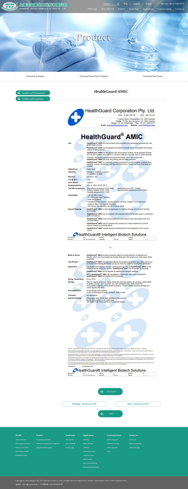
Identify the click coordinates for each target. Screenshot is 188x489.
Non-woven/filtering (90, 463)
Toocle (107, 481)
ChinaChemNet (99, 481)
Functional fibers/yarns (152, 76)
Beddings (86, 440)
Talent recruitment (135, 444)
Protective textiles (89, 451)
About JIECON (21, 440)
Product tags (70, 447)
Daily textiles (87, 459)
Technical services (113, 444)
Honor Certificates (22, 447)
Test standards (70, 444)
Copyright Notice (121, 481)
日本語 (148, 4)
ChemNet (90, 481)
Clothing (86, 447)
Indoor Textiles (88, 444)
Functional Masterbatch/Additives (94, 76)
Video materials (112, 447)
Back (111, 414)
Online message (134, 447)
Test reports (111, 391)
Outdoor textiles (88, 455)
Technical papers (112, 440)
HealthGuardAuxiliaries (33, 98)
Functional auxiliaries (35, 76)
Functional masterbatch (91, 467)
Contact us (132, 440)
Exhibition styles (21, 455)
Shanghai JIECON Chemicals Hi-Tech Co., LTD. (46, 481)
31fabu (112, 481)
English (136, 4)
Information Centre (22, 451)
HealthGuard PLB (138, 404)
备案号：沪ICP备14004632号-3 (27, 484)
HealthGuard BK (84, 404)
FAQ (108, 451)
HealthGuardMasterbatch (33, 92)
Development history (23, 444)
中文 (126, 4)
